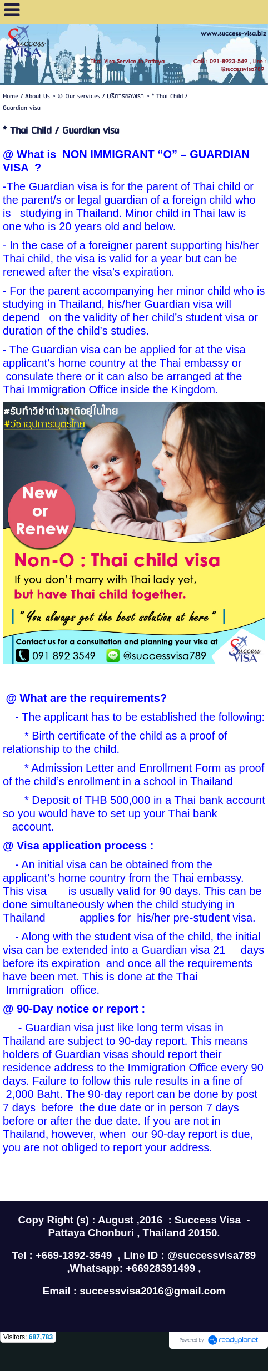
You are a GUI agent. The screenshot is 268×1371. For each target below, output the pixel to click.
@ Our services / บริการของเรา (101, 96)
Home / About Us (26, 96)
